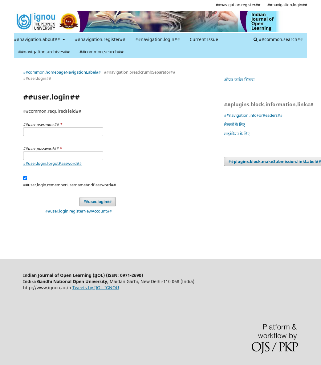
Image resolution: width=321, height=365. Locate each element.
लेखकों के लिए (234, 124)
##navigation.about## (37, 39)
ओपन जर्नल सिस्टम (239, 80)
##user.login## (98, 201)
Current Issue (204, 39)
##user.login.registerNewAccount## (78, 211)
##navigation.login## (157, 39)
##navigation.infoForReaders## (253, 115)
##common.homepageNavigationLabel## (62, 72)
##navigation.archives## (44, 52)
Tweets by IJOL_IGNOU (95, 287)
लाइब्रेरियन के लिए (237, 133)
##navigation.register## (100, 39)
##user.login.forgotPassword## (52, 163)
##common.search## (101, 52)
